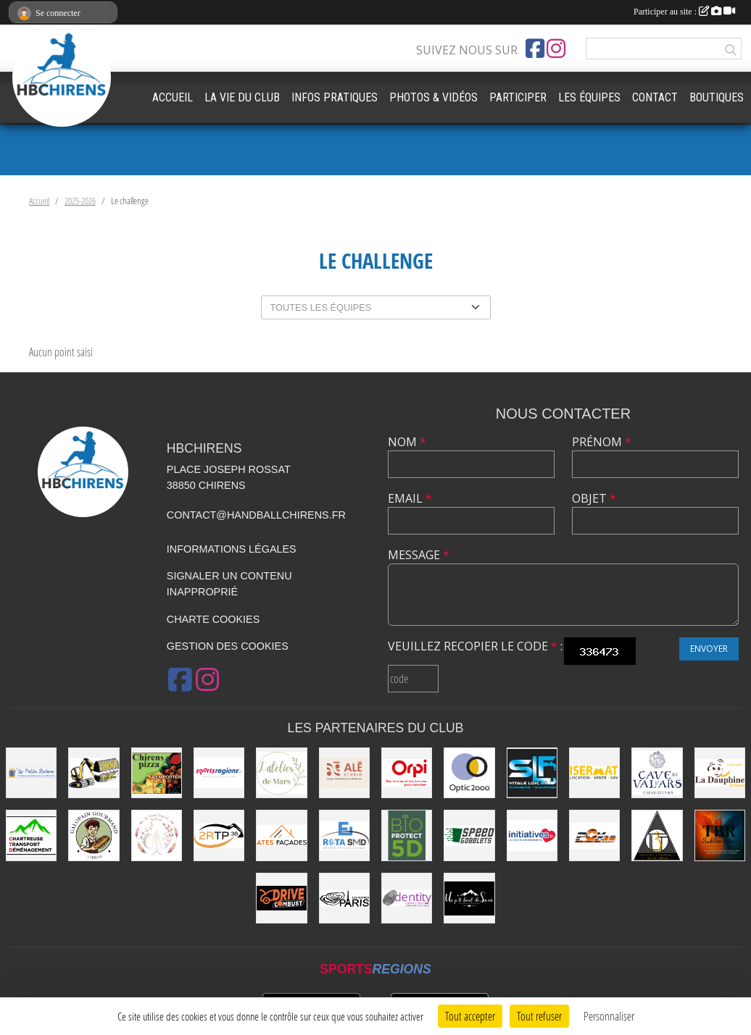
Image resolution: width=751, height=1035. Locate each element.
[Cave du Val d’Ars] (656, 772)
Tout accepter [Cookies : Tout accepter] (470, 1015)
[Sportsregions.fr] (219, 772)
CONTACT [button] (655, 97)
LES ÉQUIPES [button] (589, 97)
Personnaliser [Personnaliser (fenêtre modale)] (609, 1015)
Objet (594, 498)
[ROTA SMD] (344, 835)
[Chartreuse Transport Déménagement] (31, 835)
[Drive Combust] (281, 898)
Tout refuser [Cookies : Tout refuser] (539, 1015)
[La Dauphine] (719, 772)
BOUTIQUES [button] (716, 97)
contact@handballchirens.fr (256, 515)
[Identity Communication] (406, 898)
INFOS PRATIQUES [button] (334, 97)
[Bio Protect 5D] (406, 835)
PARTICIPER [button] (518, 97)
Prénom (601, 442)
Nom (407, 442)
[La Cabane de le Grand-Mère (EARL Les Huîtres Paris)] (344, 898)
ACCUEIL (172, 97)
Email (410, 498)
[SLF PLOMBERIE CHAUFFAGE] (532, 772)
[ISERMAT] (594, 772)
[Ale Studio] (344, 772)
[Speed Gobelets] (469, 835)
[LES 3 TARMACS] (656, 835)
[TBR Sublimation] (719, 835)
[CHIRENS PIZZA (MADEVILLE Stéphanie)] (156, 772)
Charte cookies (213, 619)
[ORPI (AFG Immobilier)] (406, 772)
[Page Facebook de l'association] (535, 48)
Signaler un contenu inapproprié (229, 584)
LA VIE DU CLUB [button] (242, 97)
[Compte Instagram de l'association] (556, 48)
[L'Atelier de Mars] (281, 772)
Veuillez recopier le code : (475, 646)
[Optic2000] (469, 772)
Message (418, 555)
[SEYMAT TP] (93, 772)
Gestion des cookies (228, 646)
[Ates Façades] (281, 835)
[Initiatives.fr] (532, 835)
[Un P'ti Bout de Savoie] (469, 898)
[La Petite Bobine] (31, 772)
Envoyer (709, 648)
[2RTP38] (219, 835)
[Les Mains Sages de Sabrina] (156, 835)
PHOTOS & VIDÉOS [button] (433, 97)
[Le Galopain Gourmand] (93, 835)
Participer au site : (684, 12)
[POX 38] (594, 835)
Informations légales (231, 549)
